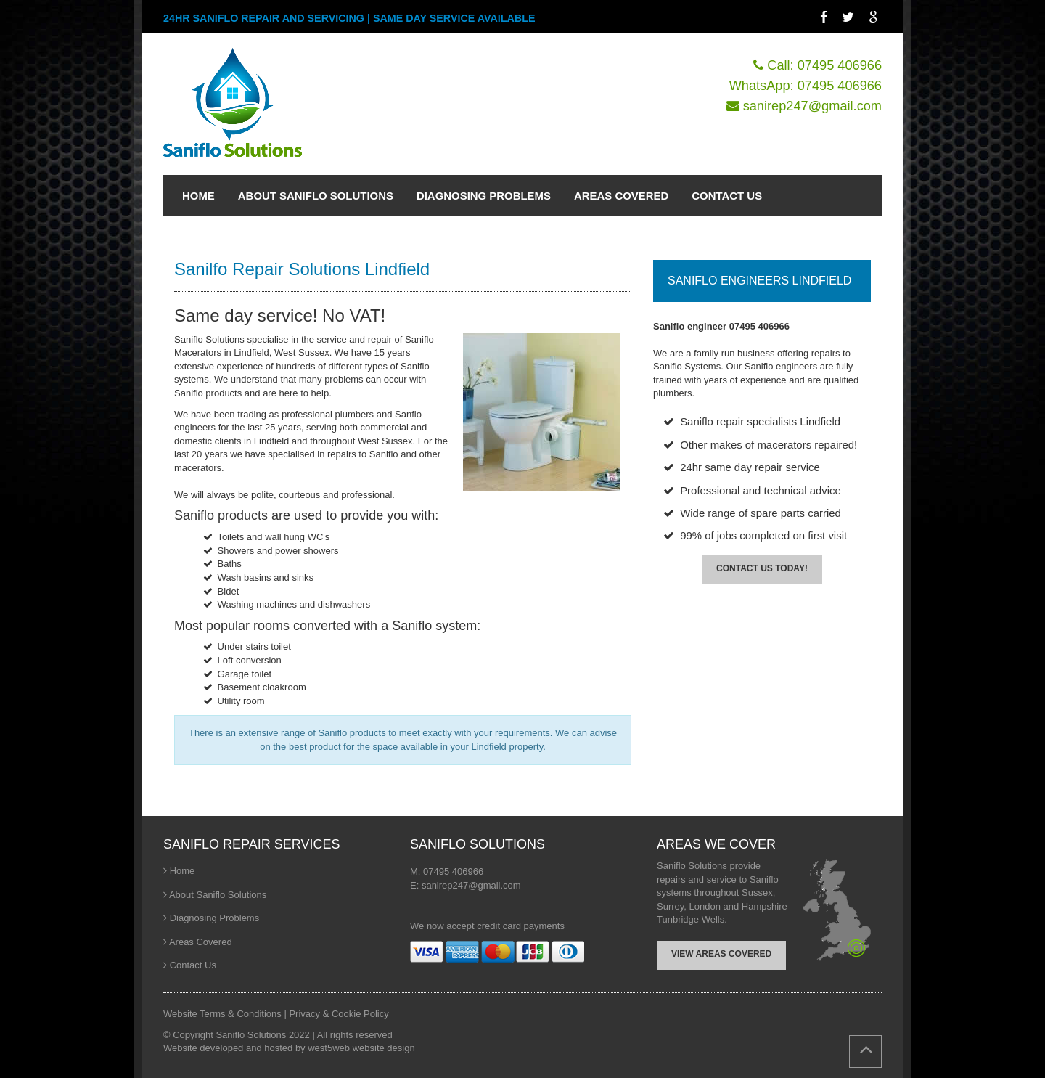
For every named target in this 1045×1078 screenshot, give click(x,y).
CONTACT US (727, 195)
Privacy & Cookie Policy (338, 1013)
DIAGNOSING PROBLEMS (484, 195)
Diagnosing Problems (215, 917)
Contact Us (193, 965)
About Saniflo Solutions (217, 894)
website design (384, 1047)
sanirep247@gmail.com (812, 106)
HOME (198, 195)
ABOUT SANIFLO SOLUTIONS (315, 195)
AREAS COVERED (621, 195)
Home (182, 870)
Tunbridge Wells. (692, 919)
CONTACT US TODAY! (762, 568)
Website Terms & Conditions (223, 1013)
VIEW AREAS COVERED (721, 954)
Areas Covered (200, 941)
